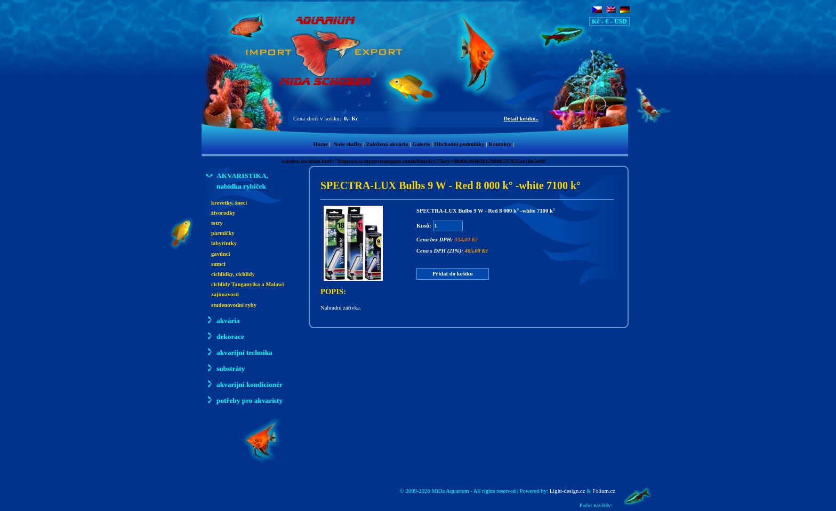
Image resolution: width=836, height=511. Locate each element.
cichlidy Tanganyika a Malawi (247, 284)
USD (620, 21)
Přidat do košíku (452, 274)
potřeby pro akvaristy (244, 399)
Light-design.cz (567, 491)
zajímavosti (225, 294)
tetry (217, 223)
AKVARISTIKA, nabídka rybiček (237, 180)
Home (321, 144)
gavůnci (220, 254)
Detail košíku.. (521, 118)
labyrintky (224, 243)
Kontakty (499, 144)
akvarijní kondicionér (244, 383)
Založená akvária (387, 144)
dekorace (225, 335)
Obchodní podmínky (460, 144)
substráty (225, 367)
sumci (218, 264)
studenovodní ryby (233, 305)
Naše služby (347, 144)
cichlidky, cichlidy (233, 274)
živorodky (223, 213)
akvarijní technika (239, 351)
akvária (223, 320)
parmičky (223, 233)
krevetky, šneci (229, 203)
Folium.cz (603, 491)
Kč (596, 21)
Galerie (421, 144)
